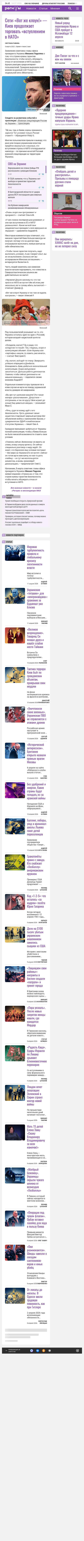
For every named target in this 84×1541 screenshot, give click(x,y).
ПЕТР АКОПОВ (60, 63)
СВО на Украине (31, 3)
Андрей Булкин (44, 583)
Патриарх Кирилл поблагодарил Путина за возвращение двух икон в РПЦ (66, 221)
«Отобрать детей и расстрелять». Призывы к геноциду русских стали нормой (67, 178)
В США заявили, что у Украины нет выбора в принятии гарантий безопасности (24, 181)
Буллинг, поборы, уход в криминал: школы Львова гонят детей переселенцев (36, 888)
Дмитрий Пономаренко (43, 732)
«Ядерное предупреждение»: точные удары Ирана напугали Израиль (66, 115)
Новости (31, 8)
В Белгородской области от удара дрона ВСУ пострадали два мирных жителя (25, 195)
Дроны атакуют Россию (53, 3)
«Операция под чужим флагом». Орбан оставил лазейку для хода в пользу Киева (37, 1373)
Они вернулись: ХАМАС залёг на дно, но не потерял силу (66, 242)
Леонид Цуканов (43, 950)
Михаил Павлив (44, 622)
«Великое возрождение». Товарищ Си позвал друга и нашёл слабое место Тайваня (35, 637)
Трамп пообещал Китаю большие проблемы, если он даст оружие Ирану (66, 157)
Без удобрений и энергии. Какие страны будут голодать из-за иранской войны (36, 852)
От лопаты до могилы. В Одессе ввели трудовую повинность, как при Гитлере (36, 1482)
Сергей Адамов (43, 768)
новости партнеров (15, 535)
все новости (59, 41)
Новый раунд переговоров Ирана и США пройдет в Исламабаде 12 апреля (66, 29)
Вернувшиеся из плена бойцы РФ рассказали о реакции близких (23, 169)
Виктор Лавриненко (42, 1467)
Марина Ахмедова (43, 1316)
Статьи (43, 8)
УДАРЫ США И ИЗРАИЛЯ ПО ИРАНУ (67, 124)
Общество (58, 213)
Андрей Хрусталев (42, 911)
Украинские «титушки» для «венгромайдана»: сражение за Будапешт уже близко (37, 598)
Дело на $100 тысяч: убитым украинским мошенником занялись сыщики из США (36, 1029)
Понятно (72, 1518)
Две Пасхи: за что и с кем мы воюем (67, 57)
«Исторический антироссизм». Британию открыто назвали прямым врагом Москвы (36, 783)
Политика (58, 89)
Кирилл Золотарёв (42, 1014)
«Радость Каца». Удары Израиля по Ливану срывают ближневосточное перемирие (37, 1178)
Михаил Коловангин (42, 1093)
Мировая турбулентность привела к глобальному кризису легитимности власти (35, 557)
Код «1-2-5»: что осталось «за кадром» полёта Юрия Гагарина (36, 993)
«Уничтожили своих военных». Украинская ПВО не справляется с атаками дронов (36, 746)
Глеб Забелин (43, 808)
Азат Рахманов (43, 662)
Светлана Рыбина (12, 43)
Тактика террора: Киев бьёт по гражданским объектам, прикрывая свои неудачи (36, 708)
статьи (9, 541)
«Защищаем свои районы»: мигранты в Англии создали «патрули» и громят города (36, 1068)
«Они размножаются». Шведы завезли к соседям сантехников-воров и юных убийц (37, 1441)
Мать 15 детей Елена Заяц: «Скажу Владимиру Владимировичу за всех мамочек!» (36, 1290)
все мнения (75, 63)
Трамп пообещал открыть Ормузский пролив (23, 501)
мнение (59, 47)
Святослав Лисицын (42, 1507)
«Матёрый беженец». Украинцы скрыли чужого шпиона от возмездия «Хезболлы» (35, 1333)
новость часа (62, 18)
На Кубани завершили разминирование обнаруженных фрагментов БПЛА (23, 208)
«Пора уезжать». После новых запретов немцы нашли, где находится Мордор (36, 1139)
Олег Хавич (42, 1394)
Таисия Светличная (42, 1053)
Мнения (55, 8)
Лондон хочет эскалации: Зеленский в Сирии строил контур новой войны (34, 1218)
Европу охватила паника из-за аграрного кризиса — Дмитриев (66, 95)
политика (60, 105)
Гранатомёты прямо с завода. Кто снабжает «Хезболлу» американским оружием (36, 926)
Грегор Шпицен (43, 1163)
